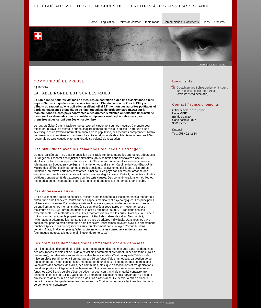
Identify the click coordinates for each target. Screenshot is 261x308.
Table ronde (152, 22)
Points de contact (129, 22)
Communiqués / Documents (181, 22)
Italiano (222, 64)
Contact (177, 129)
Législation (108, 22)
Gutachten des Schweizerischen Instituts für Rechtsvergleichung (202, 89)
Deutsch (202, 64)
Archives (219, 22)
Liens (206, 22)
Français (212, 64)
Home (93, 22)
